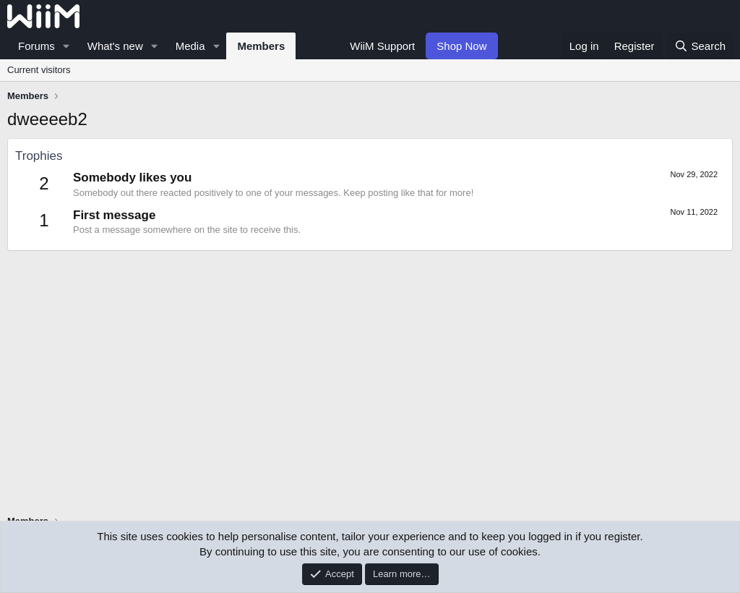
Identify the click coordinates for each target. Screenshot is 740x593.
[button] (66, 46)
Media (190, 46)
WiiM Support (382, 46)
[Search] (700, 46)
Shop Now (461, 46)
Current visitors (38, 69)
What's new (115, 46)
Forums (36, 46)
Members (261, 46)
